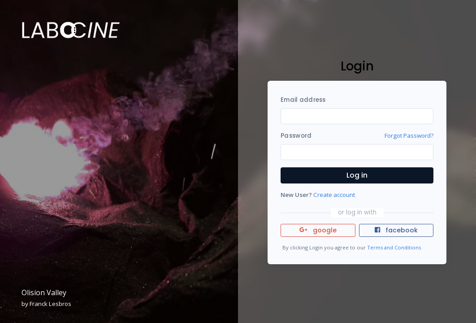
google (318, 230)
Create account (334, 195)
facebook (396, 230)
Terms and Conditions (394, 247)
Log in (357, 175)
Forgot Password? (409, 135)
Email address (303, 100)
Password (296, 135)
